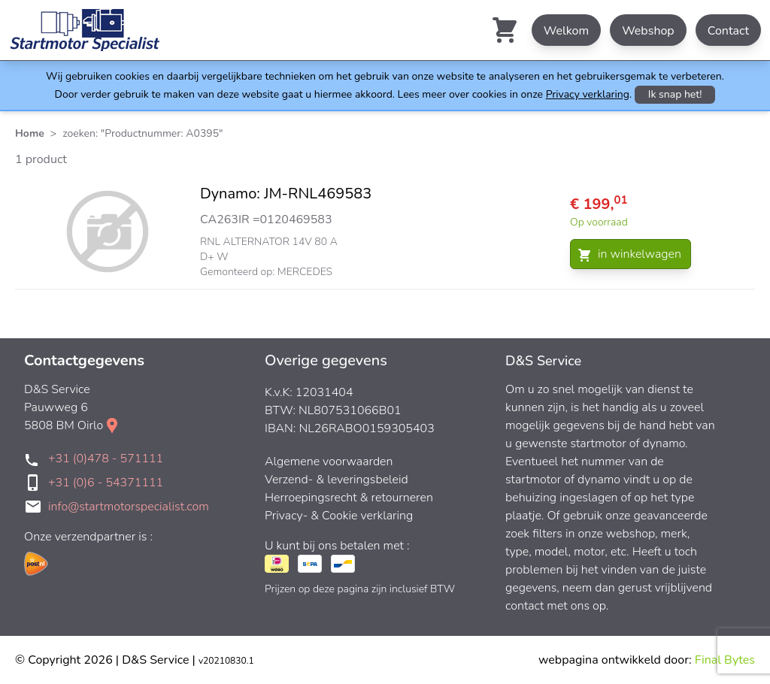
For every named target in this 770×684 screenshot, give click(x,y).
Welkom (566, 31)
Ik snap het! (675, 94)
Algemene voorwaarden (329, 461)
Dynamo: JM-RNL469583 (285, 193)
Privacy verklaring (587, 94)
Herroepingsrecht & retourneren (349, 497)
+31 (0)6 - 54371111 (105, 482)
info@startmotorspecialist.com (128, 506)
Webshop (648, 31)
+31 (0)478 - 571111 (105, 458)
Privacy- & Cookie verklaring (339, 515)
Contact (728, 31)
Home (29, 133)
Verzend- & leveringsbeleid (336, 479)
